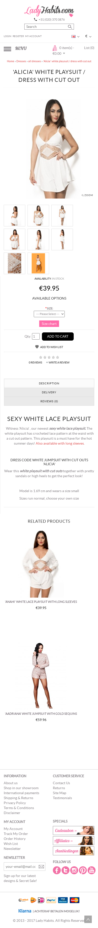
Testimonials (62, 798)
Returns (59, 788)
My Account (33, 36)
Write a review (59, 362)
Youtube (92, 870)
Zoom (88, 195)
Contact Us (61, 783)
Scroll (88, 919)
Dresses (21, 61)
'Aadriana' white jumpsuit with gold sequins (41, 713)
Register (18, 36)
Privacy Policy (15, 803)
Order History (15, 839)
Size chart (49, 324)
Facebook (57, 870)
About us (11, 783)
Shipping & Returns (18, 798)
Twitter (66, 870)
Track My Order (16, 834)
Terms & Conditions (19, 808)
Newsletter (12, 849)
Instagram (74, 870)
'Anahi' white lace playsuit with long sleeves (41, 601)
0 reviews (35, 362)
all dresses (34, 61)
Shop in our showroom (21, 788)
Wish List (11, 844)
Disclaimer (12, 813)
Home (10, 61)
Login (7, 36)
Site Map (59, 793)
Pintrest (83, 870)
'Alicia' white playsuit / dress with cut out (67, 61)
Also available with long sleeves (60, 443)
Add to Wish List (51, 347)
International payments (21, 793)
